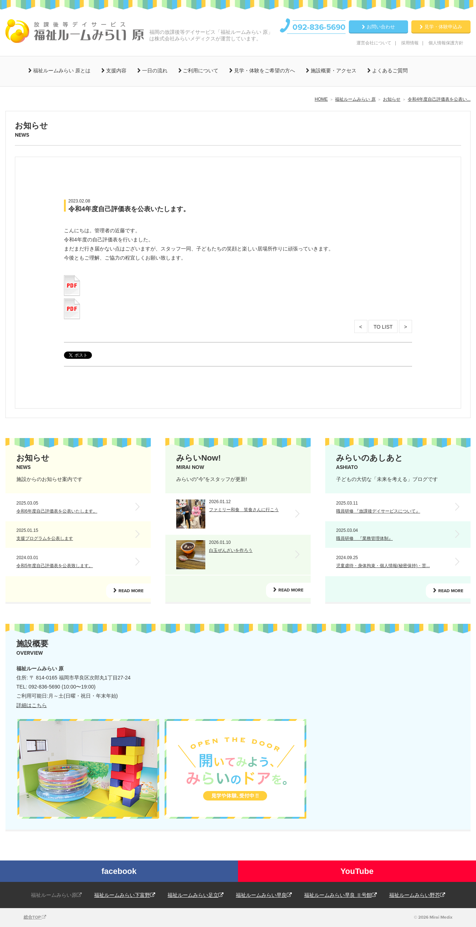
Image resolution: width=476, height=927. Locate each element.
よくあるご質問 (389, 70)
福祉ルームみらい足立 (195, 895)
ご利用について (200, 70)
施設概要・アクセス (332, 70)
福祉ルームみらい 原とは (61, 70)
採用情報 (410, 42)
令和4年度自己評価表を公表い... (439, 99)
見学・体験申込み (443, 26)
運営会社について (373, 42)
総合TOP (35, 917)
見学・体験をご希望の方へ (264, 70)
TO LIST (383, 327)
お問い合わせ (381, 26)
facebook (119, 871)
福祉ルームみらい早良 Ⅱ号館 (340, 895)
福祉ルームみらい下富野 (124, 895)
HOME (321, 99)
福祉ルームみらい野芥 (417, 895)
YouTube (357, 871)
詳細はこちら (31, 705)
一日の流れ (154, 70)
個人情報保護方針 (445, 42)
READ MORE (131, 590)
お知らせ (391, 99)
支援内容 (115, 70)
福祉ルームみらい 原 (355, 99)
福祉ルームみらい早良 (264, 895)
